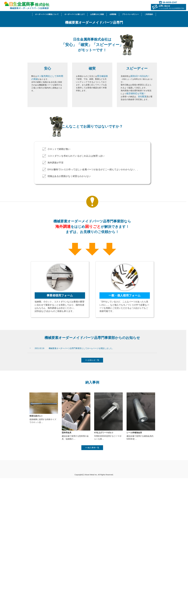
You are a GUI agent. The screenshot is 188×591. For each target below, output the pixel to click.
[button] (14, 74)
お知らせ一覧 (93, 473)
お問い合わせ (172, 7)
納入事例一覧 (93, 560)
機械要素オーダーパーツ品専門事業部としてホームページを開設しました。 (81, 461)
